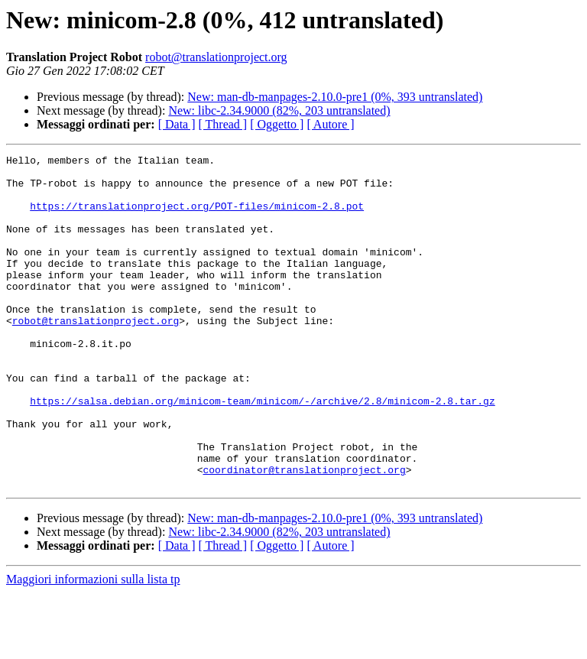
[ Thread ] (223, 124)
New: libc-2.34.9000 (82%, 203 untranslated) (279, 110)
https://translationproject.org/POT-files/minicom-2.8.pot (197, 217)
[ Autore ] (330, 124)
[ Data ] (177, 124)
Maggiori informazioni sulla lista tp (93, 645)
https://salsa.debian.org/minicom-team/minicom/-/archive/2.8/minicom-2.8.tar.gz (262, 451)
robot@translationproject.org (216, 56)
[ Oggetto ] (276, 124)
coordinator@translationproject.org (304, 534)
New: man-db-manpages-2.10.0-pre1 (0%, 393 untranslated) (334, 96)
